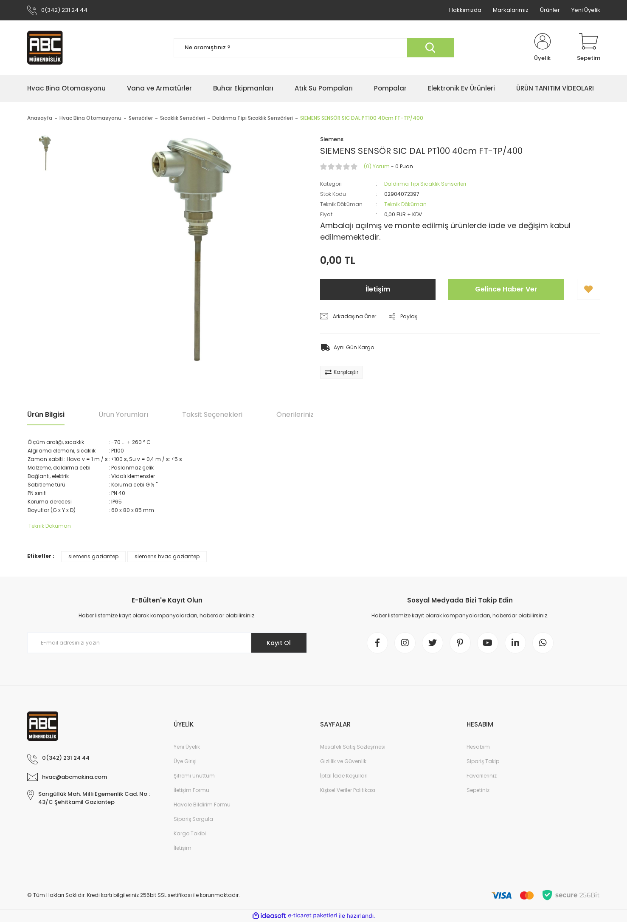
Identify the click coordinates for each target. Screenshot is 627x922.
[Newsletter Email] (167, 642)
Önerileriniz (295, 414)
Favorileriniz (482, 775)
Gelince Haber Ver (506, 289)
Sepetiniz (478, 790)
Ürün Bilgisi (46, 414)
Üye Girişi (185, 761)
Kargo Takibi (190, 833)
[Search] (314, 47)
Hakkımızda (465, 10)
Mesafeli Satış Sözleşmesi (352, 746)
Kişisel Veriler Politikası (347, 790)
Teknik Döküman (405, 204)
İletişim (378, 289)
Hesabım (478, 746)
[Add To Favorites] (588, 289)
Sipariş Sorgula (193, 819)
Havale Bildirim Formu (202, 804)
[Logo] (45, 48)
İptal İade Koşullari (344, 775)
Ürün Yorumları (123, 414)
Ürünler (550, 10)
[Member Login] (542, 47)
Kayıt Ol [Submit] (279, 643)
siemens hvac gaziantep (167, 556)
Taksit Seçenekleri (212, 414)
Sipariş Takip (483, 761)
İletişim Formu (191, 790)
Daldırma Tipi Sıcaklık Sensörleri (425, 183)
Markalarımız (511, 10)
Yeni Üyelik (585, 10)
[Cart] (588, 47)
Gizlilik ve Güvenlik (343, 761)
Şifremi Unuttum (194, 775)
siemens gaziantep (93, 556)
